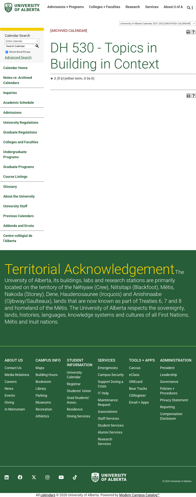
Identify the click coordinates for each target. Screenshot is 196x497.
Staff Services (108, 418)
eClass (134, 375)
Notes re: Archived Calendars (17, 80)
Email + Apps (139, 402)
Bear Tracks (138, 389)
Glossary (10, 187)
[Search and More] (189, 8)
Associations (107, 412)
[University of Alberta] (22, 7)
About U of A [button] (173, 7)
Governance (169, 382)
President (167, 368)
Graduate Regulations (20, 132)
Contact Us (13, 368)
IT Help (103, 393)
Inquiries (10, 93)
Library (41, 389)
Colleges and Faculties (20, 142)
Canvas (134, 368)
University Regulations (20, 122)
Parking (41, 395)
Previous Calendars (18, 216)
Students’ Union (79, 391)
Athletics (42, 416)
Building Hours (47, 375)
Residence (75, 409)
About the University (19, 196)
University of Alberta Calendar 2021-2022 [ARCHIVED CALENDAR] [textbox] (155, 23)
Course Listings (15, 177)
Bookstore (43, 382)
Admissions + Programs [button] (65, 7)
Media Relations (17, 375)
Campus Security (111, 375)
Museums (43, 402)
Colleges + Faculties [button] (104, 7)
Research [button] (133, 7)
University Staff (15, 206)
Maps (40, 368)
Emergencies (108, 368)
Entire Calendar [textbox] (14, 41)
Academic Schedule (18, 103)
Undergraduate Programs (15, 154)
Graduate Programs (18, 167)
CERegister (137, 395)
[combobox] (157, 23)
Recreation (44, 409)
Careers (11, 382)
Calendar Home (15, 68)
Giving (9, 402)
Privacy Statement (174, 400)
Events (10, 395)
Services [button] (151, 7)
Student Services (111, 425)
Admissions (12, 112)
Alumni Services (110, 432)
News (9, 389)
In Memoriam (15, 409)
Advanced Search (18, 57)
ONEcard (135, 382)
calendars (47, 495)
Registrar (74, 384)
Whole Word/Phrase (19, 52)
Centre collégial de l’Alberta (17, 238)
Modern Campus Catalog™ (139, 495)
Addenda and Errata (18, 226)
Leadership (168, 375)
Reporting (167, 407)
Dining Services (78, 416)
